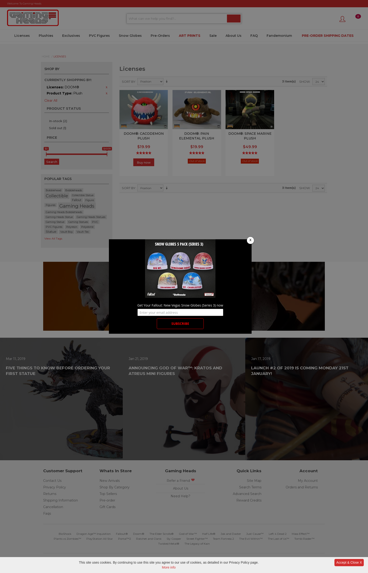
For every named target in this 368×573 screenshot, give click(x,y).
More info (169, 567)
